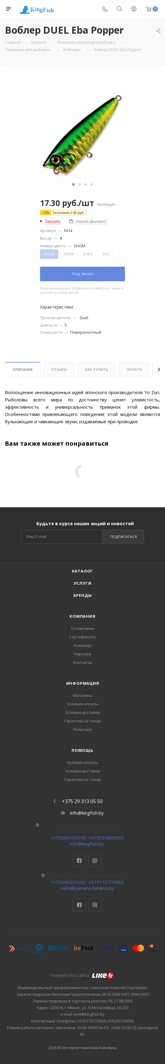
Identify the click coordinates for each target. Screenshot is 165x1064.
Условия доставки (82, 712)
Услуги (83, 583)
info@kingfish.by (87, 813)
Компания (82, 616)
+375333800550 (106, 838)
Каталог (82, 571)
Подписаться (123, 536)
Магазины (83, 695)
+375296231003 (68, 882)
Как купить (96, 369)
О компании (82, 628)
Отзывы (59, 369)
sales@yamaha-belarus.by (87, 888)
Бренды (82, 595)
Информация (82, 683)
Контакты (82, 662)
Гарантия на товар (82, 721)
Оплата (134, 369)
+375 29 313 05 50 (82, 801)
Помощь (82, 750)
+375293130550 (68, 838)
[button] (73, 184)
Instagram (94, 860)
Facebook (79, 860)
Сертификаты (82, 637)
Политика (82, 729)
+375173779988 (106, 882)
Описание (22, 369)
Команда (82, 645)
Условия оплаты (82, 704)
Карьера (82, 654)
